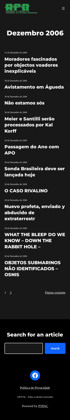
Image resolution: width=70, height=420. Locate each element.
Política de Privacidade (35, 387)
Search (55, 348)
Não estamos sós (24, 103)
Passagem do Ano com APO (31, 149)
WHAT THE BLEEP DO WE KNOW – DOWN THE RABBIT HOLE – (34, 240)
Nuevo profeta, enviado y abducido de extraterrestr (34, 212)
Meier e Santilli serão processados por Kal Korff (29, 125)
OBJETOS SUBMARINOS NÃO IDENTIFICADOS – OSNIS (32, 269)
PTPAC (43, 406)
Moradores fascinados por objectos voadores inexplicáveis (31, 65)
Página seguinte (55, 292)
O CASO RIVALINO (26, 190)
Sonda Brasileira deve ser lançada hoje (34, 171)
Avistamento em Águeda (34, 87)
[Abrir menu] (63, 8)
